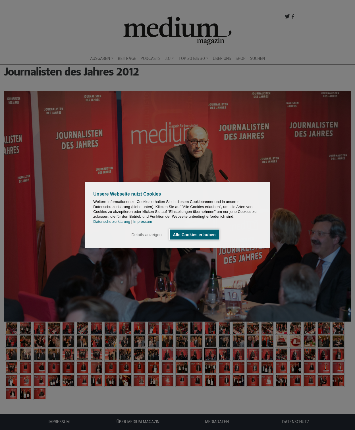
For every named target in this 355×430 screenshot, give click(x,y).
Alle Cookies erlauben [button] (194, 234)
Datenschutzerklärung (111, 221)
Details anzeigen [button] (146, 234)
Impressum (142, 221)
